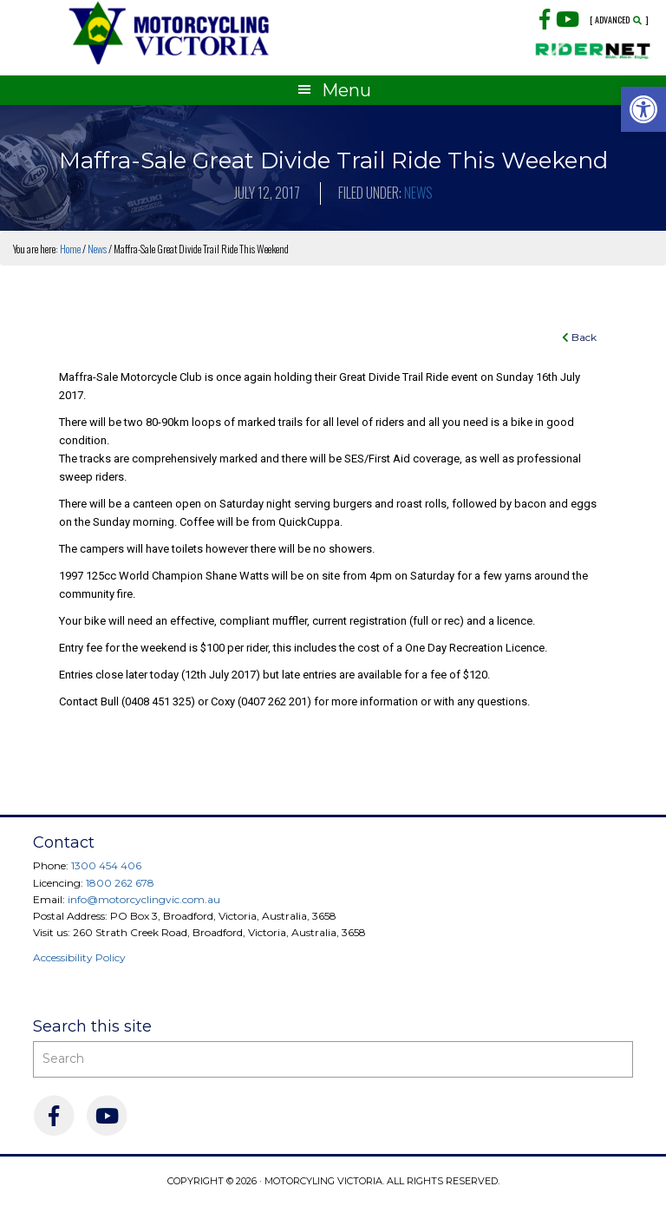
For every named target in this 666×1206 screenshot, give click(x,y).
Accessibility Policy (79, 957)
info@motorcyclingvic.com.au (144, 899)
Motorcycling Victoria (169, 32)
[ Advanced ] (619, 20)
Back (579, 337)
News (418, 192)
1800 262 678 (120, 882)
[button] (643, 109)
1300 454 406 (106, 865)
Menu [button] (346, 90)
